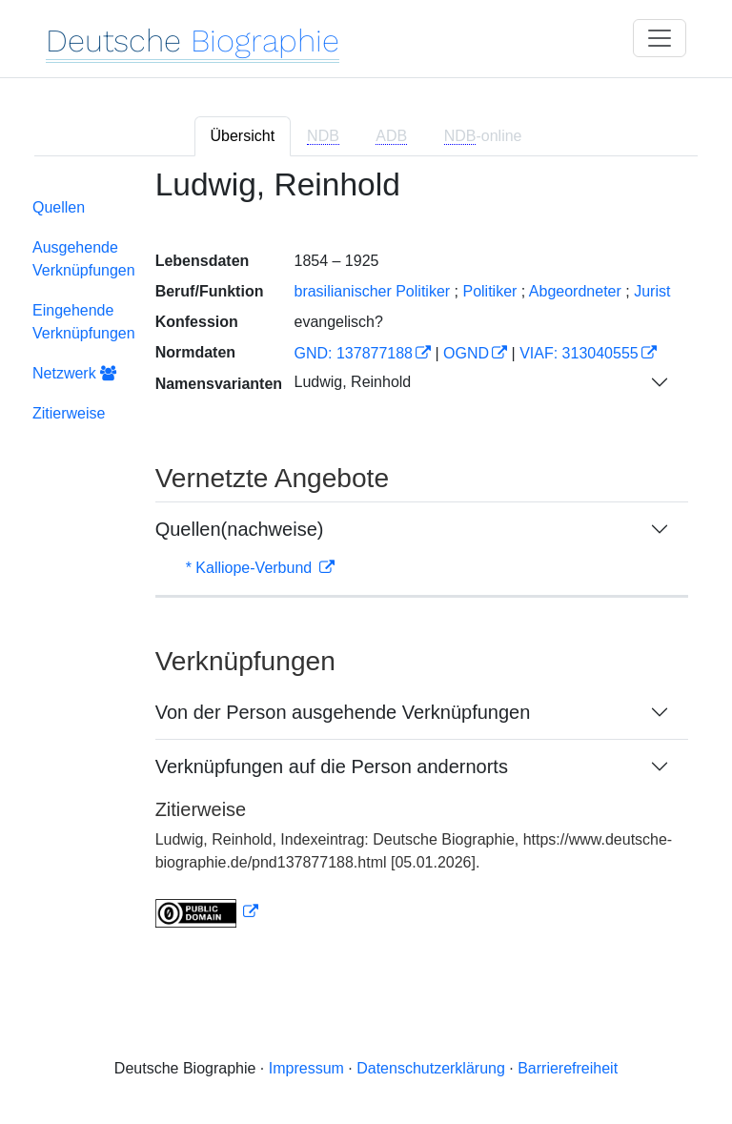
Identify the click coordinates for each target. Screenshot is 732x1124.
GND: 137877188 (353, 353)
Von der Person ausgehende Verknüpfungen (343, 712)
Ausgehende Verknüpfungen (83, 258)
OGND (466, 353)
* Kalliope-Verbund (251, 568)
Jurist (652, 291)
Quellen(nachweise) (239, 529)
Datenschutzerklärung (430, 1068)
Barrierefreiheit (568, 1068)
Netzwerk (74, 373)
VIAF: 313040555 (579, 353)
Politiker (489, 291)
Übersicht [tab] (243, 136)
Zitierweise (68, 413)
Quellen (58, 207)
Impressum (306, 1068)
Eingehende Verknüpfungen (83, 321)
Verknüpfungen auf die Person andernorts (331, 766)
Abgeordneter (575, 291)
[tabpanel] (366, 559)
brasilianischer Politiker (372, 291)
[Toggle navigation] (659, 38)
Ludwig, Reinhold (352, 382)
